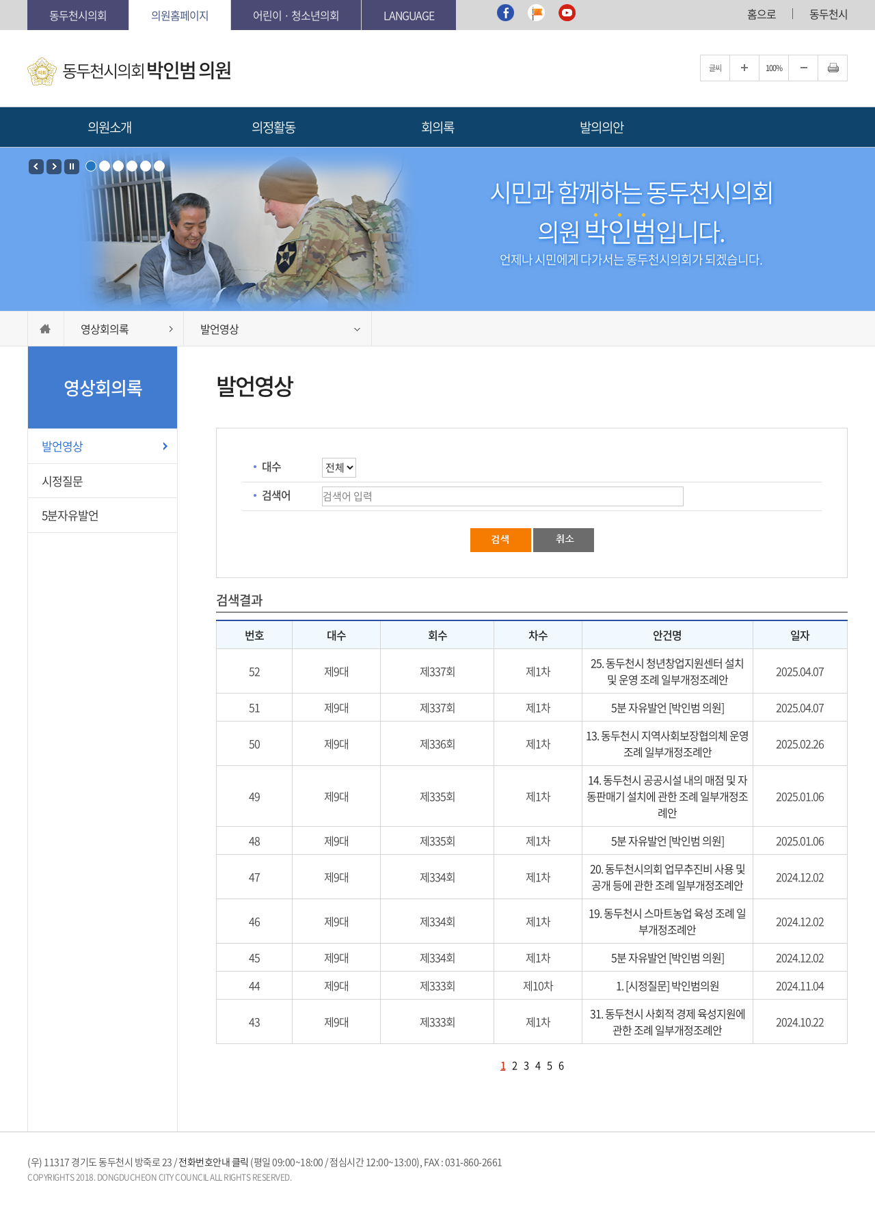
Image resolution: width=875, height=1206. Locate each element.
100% (774, 68)
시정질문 (62, 480)
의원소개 (109, 127)
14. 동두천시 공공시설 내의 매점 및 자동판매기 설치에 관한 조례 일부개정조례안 (667, 796)
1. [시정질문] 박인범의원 (667, 985)
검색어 (276, 494)
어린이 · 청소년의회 (296, 15)
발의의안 (601, 127)
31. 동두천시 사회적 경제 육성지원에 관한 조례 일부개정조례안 (667, 1021)
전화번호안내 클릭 (213, 1161)
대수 (271, 466)
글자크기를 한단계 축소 (803, 68)
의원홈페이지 (179, 15)
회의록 (437, 127)
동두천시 (828, 13)
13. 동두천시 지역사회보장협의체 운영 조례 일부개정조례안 (667, 743)
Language (408, 15)
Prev (36, 166)
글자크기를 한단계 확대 (744, 68)
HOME (45, 329)
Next (54, 166)
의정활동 (273, 127)
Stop (71, 166)
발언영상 (62, 445)
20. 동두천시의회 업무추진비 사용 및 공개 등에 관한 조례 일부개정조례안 (667, 876)
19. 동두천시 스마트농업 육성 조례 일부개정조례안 (667, 921)
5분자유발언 (70, 514)
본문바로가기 (27, 0)
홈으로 (761, 13)
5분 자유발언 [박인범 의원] (667, 707)
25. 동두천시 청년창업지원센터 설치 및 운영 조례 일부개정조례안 (667, 671)
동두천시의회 (78, 15)
